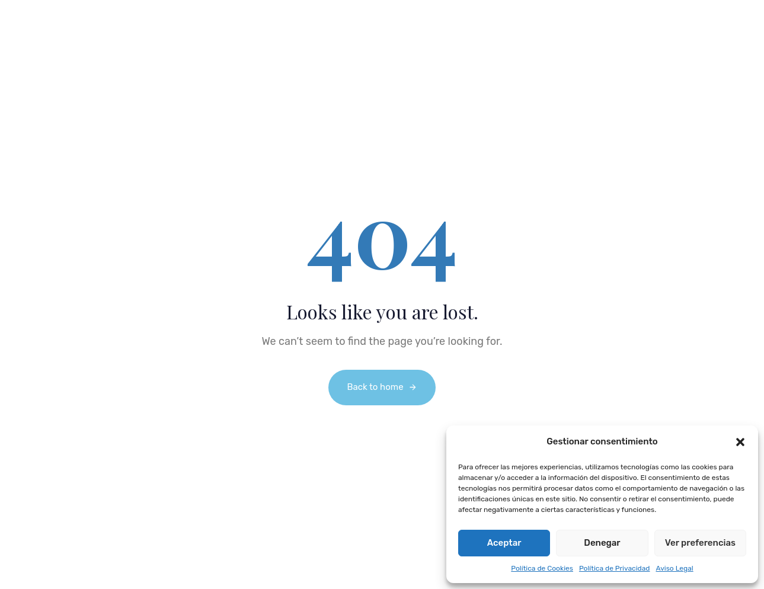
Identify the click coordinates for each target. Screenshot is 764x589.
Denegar (602, 542)
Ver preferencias (700, 542)
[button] (740, 442)
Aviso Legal (674, 568)
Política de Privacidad (614, 568)
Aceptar (504, 542)
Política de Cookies (542, 568)
